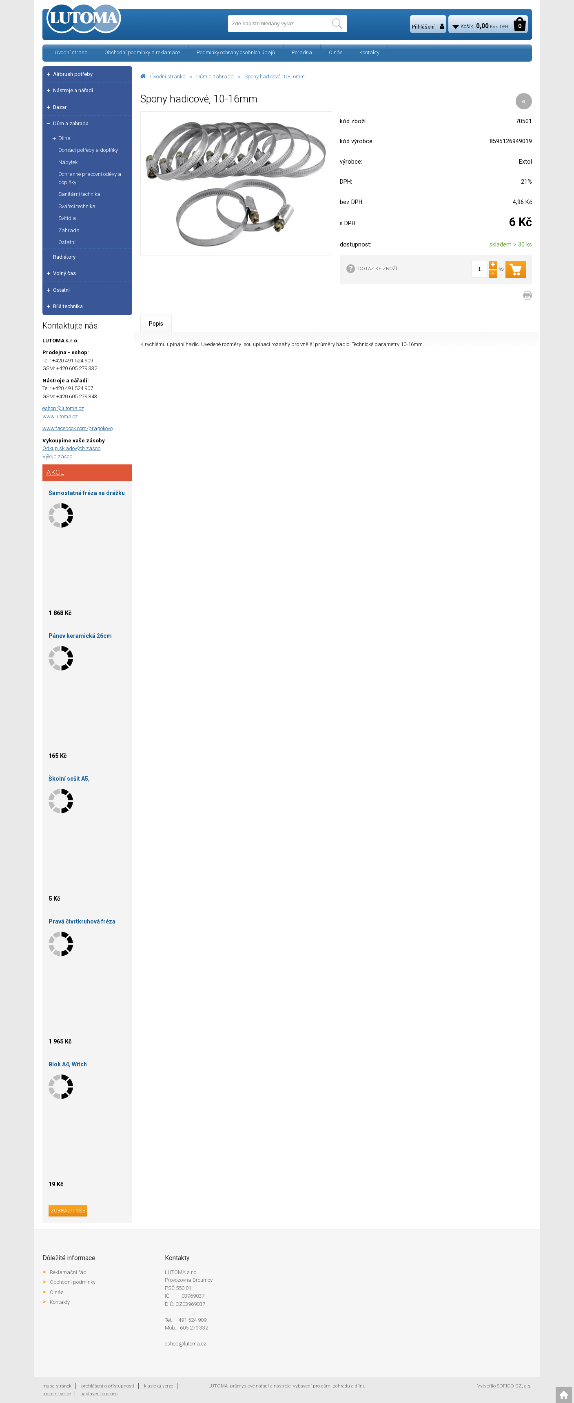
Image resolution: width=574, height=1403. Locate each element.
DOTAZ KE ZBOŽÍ (377, 268)
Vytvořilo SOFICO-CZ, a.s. (504, 1386)
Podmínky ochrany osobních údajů (236, 52)
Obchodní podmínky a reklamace (142, 52)
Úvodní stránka (168, 76)
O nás (336, 52)
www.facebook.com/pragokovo (77, 428)
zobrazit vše (68, 1211)
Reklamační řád (68, 1272)
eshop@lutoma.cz (63, 408)
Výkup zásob (57, 456)
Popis (156, 323)
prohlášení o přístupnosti (107, 1386)
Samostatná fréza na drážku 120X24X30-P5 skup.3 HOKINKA (87, 494)
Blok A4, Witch (68, 1064)
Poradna (302, 52)
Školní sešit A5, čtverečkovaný (69, 780)
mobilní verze (56, 1393)
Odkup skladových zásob (71, 448)
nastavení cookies (98, 1393)
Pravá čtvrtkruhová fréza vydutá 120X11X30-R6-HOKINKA (82, 923)
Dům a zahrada (215, 76)
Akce (55, 472)
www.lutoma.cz (60, 416)
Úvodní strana (71, 52)
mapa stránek (56, 1386)
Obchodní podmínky (72, 1282)
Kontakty (369, 52)
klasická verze (158, 1386)
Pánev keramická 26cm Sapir (80, 637)
